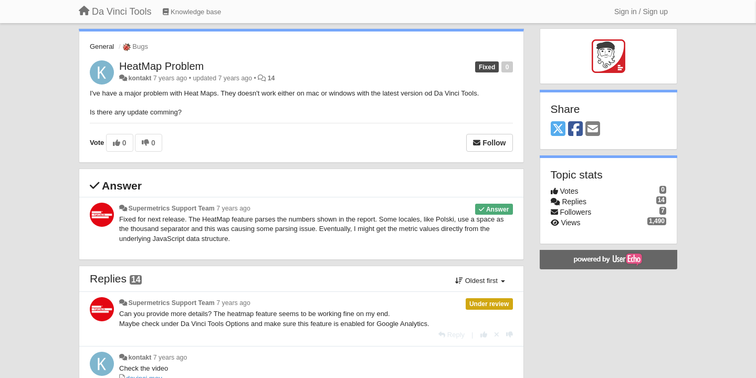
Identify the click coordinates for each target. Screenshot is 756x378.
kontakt (139, 78)
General (102, 46)
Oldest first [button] (480, 281)
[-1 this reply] (509, 335)
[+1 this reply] (483, 335)
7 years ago (233, 208)
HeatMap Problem (161, 66)
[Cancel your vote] (496, 335)
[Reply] (451, 335)
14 (271, 78)
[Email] (592, 129)
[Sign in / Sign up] (641, 11)
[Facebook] (575, 129)
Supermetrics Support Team (171, 208)
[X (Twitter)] (558, 129)
